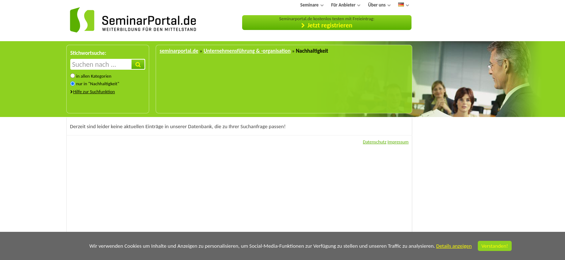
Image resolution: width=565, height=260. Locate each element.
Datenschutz (374, 141)
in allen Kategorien (93, 76)
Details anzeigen (454, 246)
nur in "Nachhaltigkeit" (97, 83)
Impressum (398, 141)
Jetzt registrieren (329, 25)
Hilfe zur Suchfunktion (94, 91)
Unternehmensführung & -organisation (247, 51)
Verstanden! (494, 246)
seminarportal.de (179, 51)
